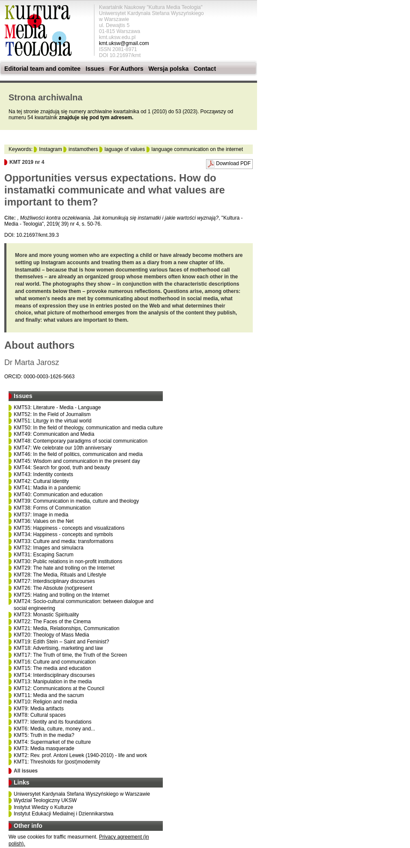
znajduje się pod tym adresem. (96, 118)
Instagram (50, 149)
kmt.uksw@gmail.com (124, 43)
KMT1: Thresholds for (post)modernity (57, 762)
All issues (26, 771)
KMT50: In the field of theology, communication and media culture (88, 428)
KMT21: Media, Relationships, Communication (67, 628)
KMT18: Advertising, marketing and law (58, 648)
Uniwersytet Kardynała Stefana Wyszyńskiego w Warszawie (82, 794)
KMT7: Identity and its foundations (52, 722)
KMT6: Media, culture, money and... (54, 729)
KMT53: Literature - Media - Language (57, 407)
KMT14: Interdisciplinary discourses (54, 675)
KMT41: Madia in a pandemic (47, 488)
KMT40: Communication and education (58, 495)
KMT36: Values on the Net (44, 521)
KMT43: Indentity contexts (43, 474)
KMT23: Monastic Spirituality (46, 615)
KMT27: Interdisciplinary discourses (54, 581)
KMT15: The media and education (52, 668)
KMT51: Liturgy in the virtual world (52, 421)
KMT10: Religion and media (45, 702)
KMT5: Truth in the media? (44, 735)
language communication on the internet (197, 149)
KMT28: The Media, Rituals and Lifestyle (60, 575)
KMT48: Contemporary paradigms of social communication (80, 441)
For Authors (126, 68)
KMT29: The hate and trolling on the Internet (64, 568)
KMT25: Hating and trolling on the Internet (61, 595)
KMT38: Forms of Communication (52, 508)
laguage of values (125, 149)
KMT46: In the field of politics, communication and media (78, 454)
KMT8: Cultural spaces (40, 715)
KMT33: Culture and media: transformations (64, 541)
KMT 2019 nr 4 (26, 162)
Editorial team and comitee (42, 68)
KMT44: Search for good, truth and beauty (62, 468)
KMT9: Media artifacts (39, 709)
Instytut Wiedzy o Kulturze (43, 807)
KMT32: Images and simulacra (49, 548)
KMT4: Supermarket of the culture (52, 742)
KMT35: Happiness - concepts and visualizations (69, 528)
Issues (95, 68)
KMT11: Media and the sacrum (49, 695)
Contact (205, 68)
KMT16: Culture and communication (55, 662)
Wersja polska (168, 68)
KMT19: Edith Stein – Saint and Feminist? (61, 642)
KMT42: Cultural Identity (41, 481)
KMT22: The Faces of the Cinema (52, 622)
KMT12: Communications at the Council (59, 688)
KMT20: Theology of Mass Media (51, 635)
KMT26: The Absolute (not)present (53, 588)
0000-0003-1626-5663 (49, 377)
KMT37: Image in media (41, 515)
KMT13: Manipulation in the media (53, 682)
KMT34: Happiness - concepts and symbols (63, 534)
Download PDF (233, 163)
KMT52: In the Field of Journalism (52, 414)
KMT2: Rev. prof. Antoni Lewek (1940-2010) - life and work (80, 755)
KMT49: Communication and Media (54, 434)
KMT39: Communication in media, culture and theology (76, 501)
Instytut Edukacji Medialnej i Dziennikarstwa (64, 814)
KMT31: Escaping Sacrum (43, 555)
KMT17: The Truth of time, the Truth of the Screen (70, 655)
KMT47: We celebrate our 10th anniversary (63, 448)
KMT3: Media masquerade (44, 748)
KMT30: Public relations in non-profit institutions (68, 561)
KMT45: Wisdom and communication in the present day (77, 461)
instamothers (83, 149)
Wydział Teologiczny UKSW (45, 800)
